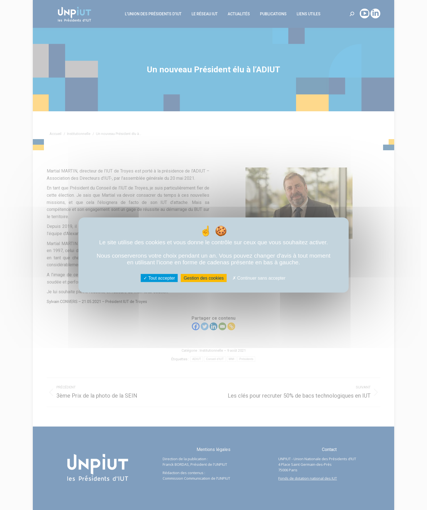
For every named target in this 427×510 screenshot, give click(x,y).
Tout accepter (159, 278)
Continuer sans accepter (259, 278)
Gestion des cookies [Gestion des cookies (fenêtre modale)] (204, 278)
